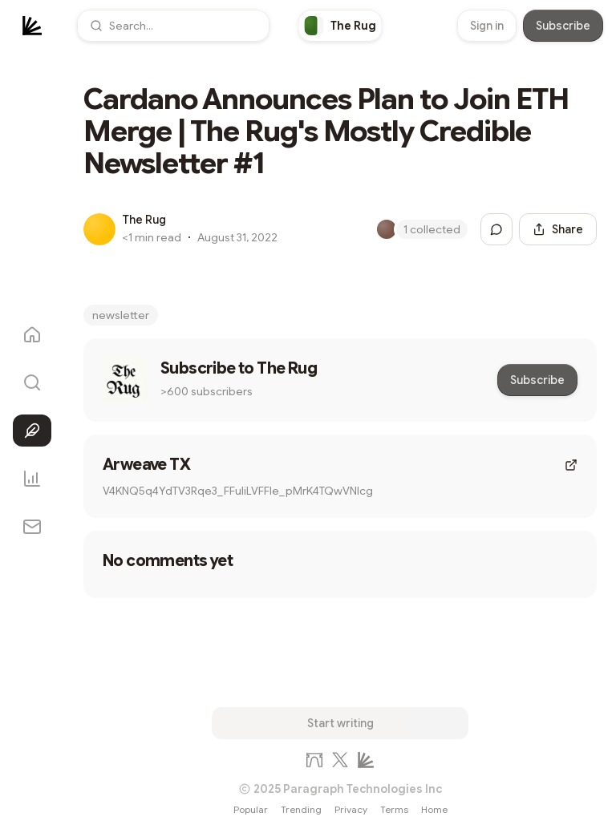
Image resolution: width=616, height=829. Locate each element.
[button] (173, 26)
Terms (394, 809)
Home (434, 809)
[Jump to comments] (496, 229)
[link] (340, 26)
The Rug (144, 219)
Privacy (350, 809)
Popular (250, 809)
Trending (301, 809)
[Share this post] (558, 229)
